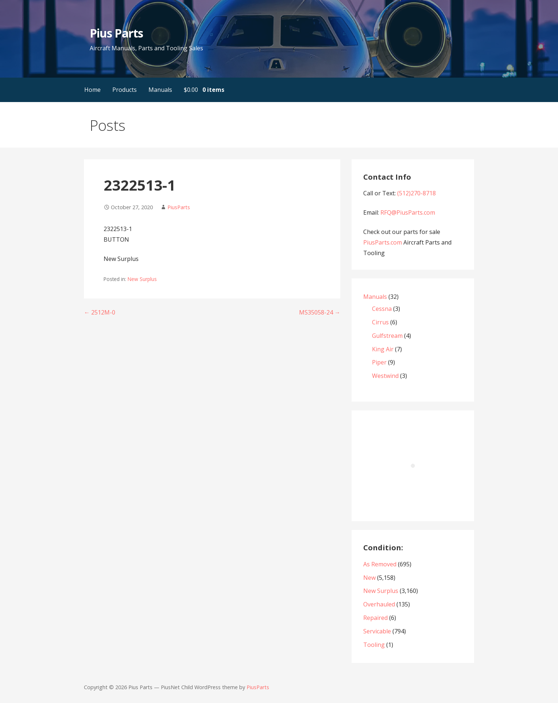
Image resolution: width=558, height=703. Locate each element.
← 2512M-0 (99, 312)
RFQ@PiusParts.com (407, 212)
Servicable (377, 631)
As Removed (379, 564)
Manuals (160, 90)
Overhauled (379, 604)
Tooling (374, 645)
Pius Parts (116, 33)
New (369, 578)
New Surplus (142, 279)
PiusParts (178, 207)
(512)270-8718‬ (416, 193)
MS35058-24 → (319, 312)
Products (124, 90)
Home (92, 90)
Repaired (375, 618)
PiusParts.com (383, 242)
